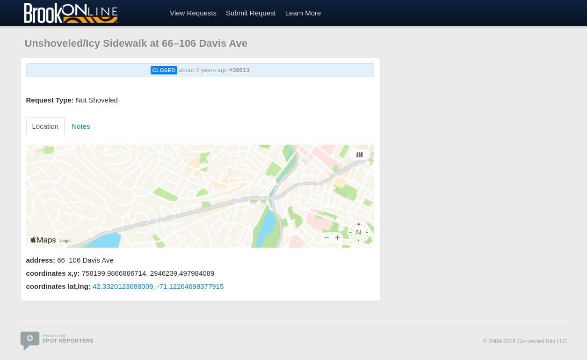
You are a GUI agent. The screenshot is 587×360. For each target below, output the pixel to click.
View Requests (193, 13)
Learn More (303, 13)
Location (45, 126)
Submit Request (251, 13)
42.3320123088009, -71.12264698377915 (158, 286)
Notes (81, 126)
